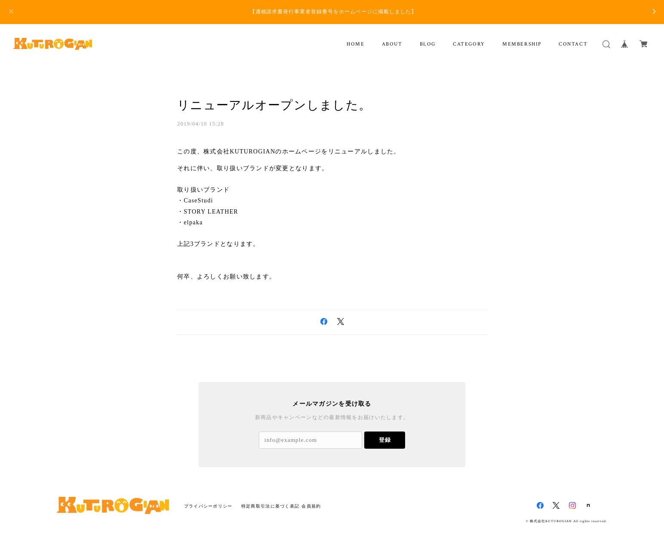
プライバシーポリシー (208, 506)
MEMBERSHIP (521, 44)
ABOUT (392, 44)
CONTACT (573, 44)
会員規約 (311, 506)
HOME (355, 44)
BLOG (428, 44)
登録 (385, 440)
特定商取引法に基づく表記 (270, 506)
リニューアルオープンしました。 (274, 105)
